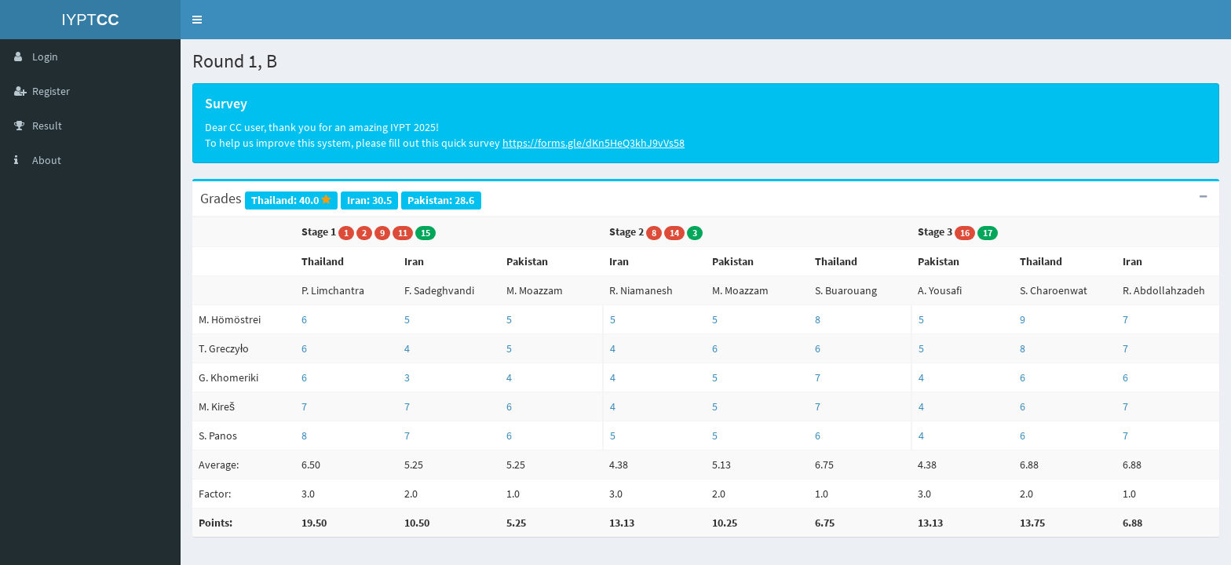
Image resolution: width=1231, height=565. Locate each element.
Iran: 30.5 (369, 199)
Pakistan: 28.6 (440, 199)
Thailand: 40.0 (291, 199)
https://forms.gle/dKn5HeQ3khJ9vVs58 (593, 143)
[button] (197, 19)
